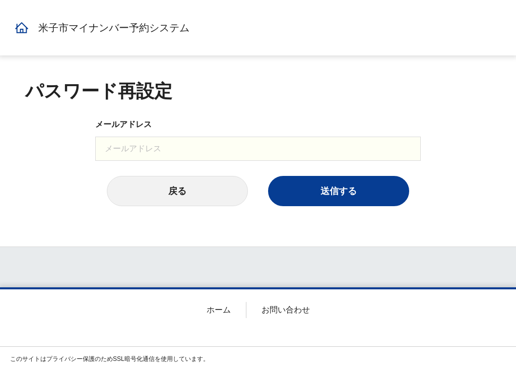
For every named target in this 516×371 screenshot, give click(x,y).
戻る (177, 191)
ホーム (219, 309)
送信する (338, 191)
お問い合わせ (286, 309)
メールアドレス (123, 124)
